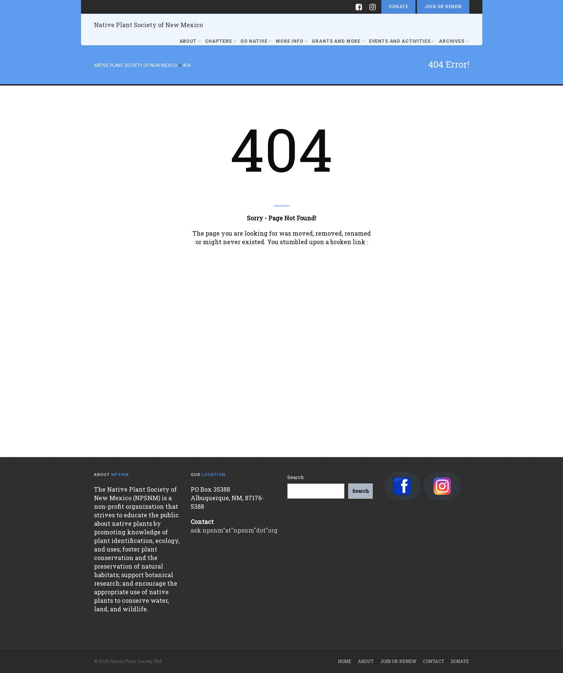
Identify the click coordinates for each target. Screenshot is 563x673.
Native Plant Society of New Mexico (148, 25)
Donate (398, 6)
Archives (454, 41)
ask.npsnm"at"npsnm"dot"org (234, 530)
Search (295, 477)
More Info (292, 41)
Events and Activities (402, 41)
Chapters (221, 41)
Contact (433, 661)
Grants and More (338, 41)
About (190, 41)
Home (344, 661)
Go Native (256, 41)
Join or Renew (443, 6)
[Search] (360, 491)
